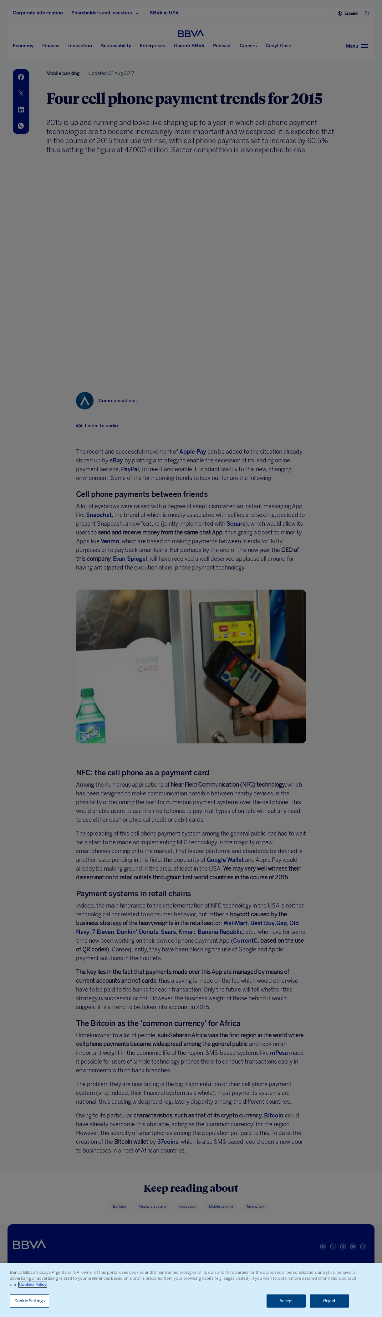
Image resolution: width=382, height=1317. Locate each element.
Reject (329, 1301)
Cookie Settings (29, 1301)
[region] (191, 1290)
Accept (286, 1301)
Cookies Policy (32, 1284)
